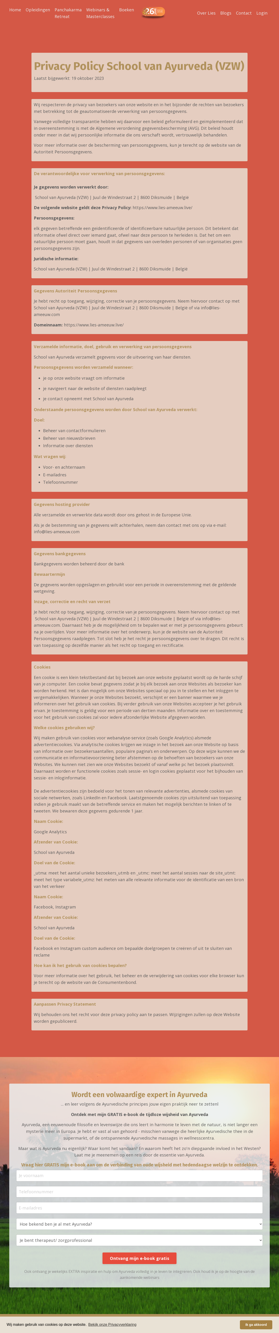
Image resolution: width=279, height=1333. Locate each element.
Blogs (225, 13)
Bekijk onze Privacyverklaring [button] (112, 1325)
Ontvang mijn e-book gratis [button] (139, 1261)
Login (261, 13)
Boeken (126, 9)
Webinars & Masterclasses (100, 13)
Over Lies (206, 13)
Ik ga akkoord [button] (256, 1325)
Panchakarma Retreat (68, 13)
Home (15, 9)
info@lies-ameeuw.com (57, 533)
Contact (244, 13)
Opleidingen (38, 9)
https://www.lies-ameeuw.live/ (162, 208)
